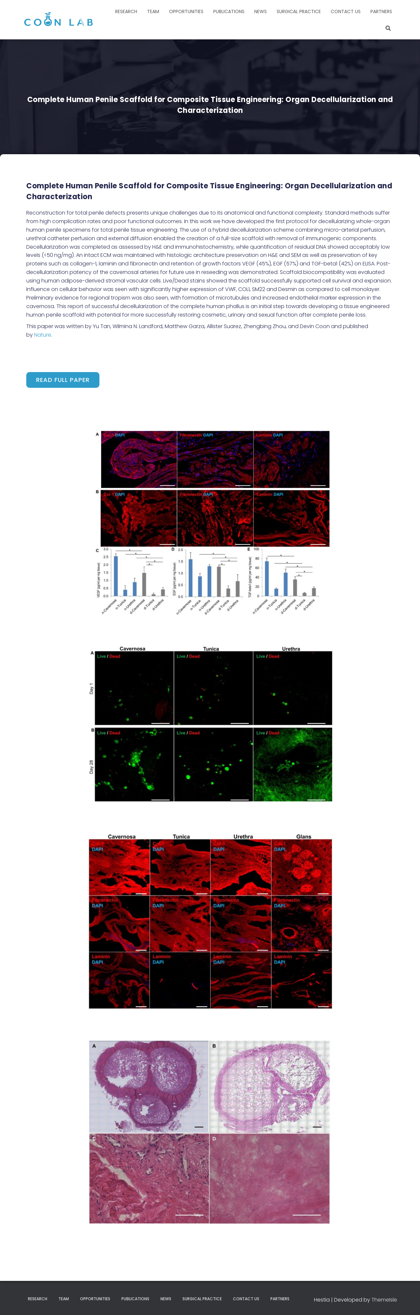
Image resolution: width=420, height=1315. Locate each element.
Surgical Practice (299, 11)
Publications (228, 11)
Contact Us (346, 11)
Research (126, 11)
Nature (42, 335)
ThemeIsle (384, 1300)
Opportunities (186, 11)
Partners (381, 11)
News (260, 11)
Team (153, 11)
